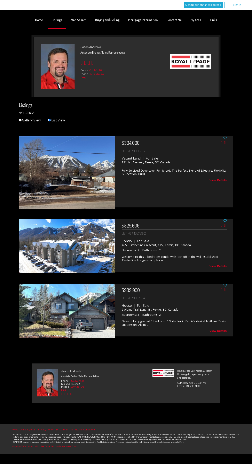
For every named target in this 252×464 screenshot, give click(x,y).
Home (39, 20)
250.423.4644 (96, 74)
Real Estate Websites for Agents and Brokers (59, 446)
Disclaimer (62, 429)
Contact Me (174, 20)
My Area (195, 20)
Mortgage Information (143, 20)
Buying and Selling (107, 20)
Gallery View (30, 120)
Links (213, 20)
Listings (57, 20)
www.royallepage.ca (24, 429)
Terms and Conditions (83, 429)
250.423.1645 (96, 70)
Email (83, 77)
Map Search (78, 20)
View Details (218, 180)
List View (56, 120)
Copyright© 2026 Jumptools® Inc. (26, 446)
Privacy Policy (46, 429)
